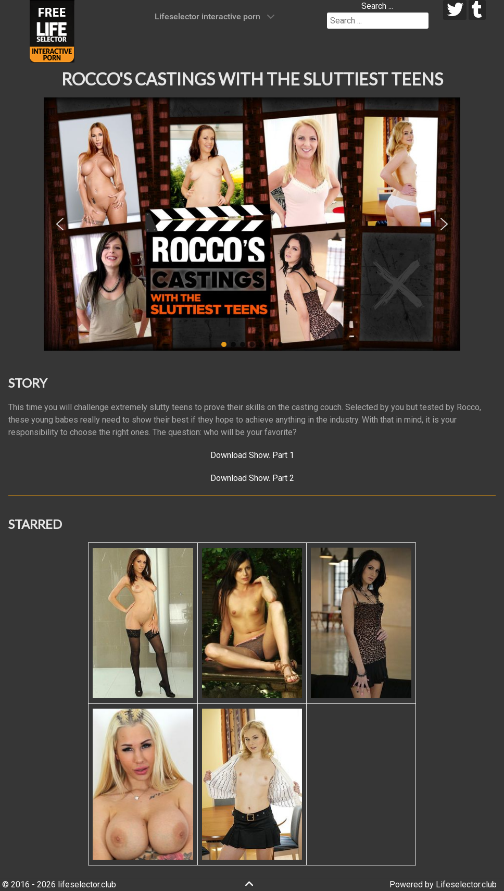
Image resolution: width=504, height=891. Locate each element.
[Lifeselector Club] (52, 30)
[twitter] (455, 10)
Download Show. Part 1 (252, 455)
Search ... (377, 6)
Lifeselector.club (466, 884)
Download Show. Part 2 (252, 478)
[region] (252, 224)
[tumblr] (477, 10)
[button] (60, 224)
